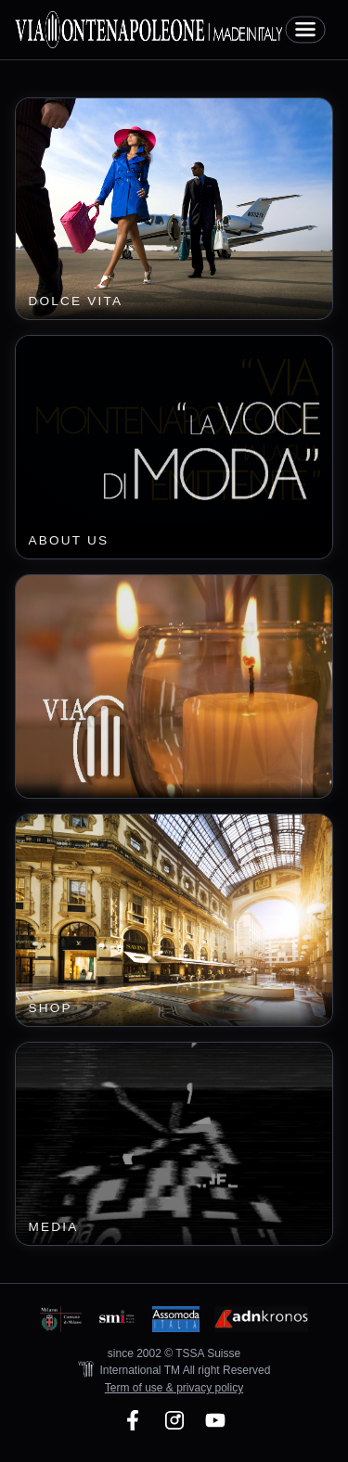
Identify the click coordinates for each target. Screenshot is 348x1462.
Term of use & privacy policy (174, 1387)
